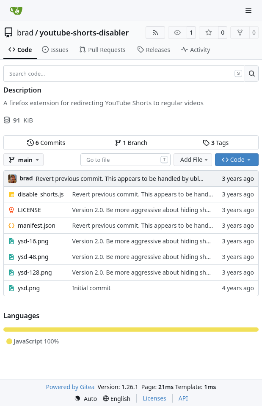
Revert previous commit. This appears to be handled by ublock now (129, 178)
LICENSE (29, 210)
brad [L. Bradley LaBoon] (26, 178)
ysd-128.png (35, 272)
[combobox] (125, 159)
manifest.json (36, 225)
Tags (216, 143)
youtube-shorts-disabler (84, 32)
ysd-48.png (33, 257)
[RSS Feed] (155, 32)
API (183, 398)
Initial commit (91, 288)
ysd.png (29, 288)
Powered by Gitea (70, 387)
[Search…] (252, 73)
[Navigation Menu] (249, 10)
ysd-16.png (33, 241)
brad (25, 32)
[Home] (16, 10)
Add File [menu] (194, 159)
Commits (46, 143)
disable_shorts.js (41, 194)
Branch (131, 143)
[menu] (85, 399)
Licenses (154, 398)
